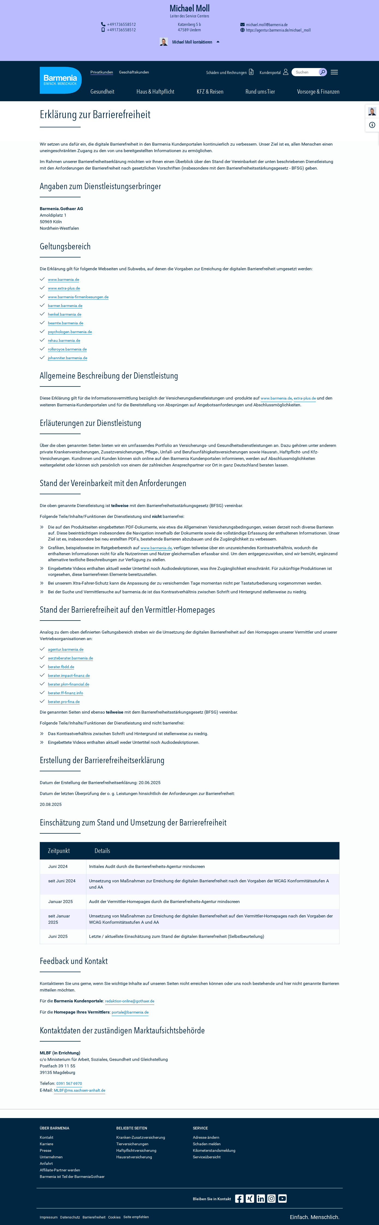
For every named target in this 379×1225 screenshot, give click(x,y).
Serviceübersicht (207, 1155)
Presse (45, 1149)
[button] (189, 42)
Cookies (114, 1216)
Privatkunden (101, 60)
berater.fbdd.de (62, 666)
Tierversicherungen (132, 1142)
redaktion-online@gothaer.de (132, 1000)
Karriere (46, 1142)
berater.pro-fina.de (65, 701)
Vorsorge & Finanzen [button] (318, 79)
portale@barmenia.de (132, 1011)
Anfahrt (46, 1162)
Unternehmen (51, 1155)
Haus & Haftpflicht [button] (155, 79)
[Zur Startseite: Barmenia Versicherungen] (61, 69)
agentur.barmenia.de (67, 649)
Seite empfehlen (136, 1216)
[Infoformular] (372, 125)
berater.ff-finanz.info (67, 692)
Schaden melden (207, 1142)
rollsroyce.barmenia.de (70, 349)
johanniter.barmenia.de (70, 357)
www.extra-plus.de (65, 288)
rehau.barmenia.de (66, 340)
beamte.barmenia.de (67, 323)
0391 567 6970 (71, 1082)
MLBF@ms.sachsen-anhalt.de (82, 1089)
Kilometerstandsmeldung (214, 1149)
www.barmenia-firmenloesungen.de (82, 296)
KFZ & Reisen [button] (210, 79)
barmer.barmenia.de (67, 305)
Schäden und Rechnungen (231, 59)
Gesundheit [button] (102, 79)
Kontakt (46, 1136)
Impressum (48, 1216)
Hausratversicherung (134, 1155)
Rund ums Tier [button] (260, 79)
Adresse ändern (206, 1136)
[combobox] (305, 60)
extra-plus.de (309, 398)
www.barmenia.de (65, 279)
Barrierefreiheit (94, 1216)
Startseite (47, 97)
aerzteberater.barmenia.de (73, 657)
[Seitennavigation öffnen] (334, 60)
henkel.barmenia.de (67, 314)
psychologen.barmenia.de (73, 331)
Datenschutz (70, 1216)
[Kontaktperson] (372, 112)
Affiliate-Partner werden (60, 1168)
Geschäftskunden (134, 60)
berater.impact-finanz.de (71, 675)
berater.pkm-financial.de (71, 683)
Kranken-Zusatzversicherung (140, 1136)
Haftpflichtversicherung (136, 1149)
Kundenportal (275, 59)
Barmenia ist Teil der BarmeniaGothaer (72, 1175)
